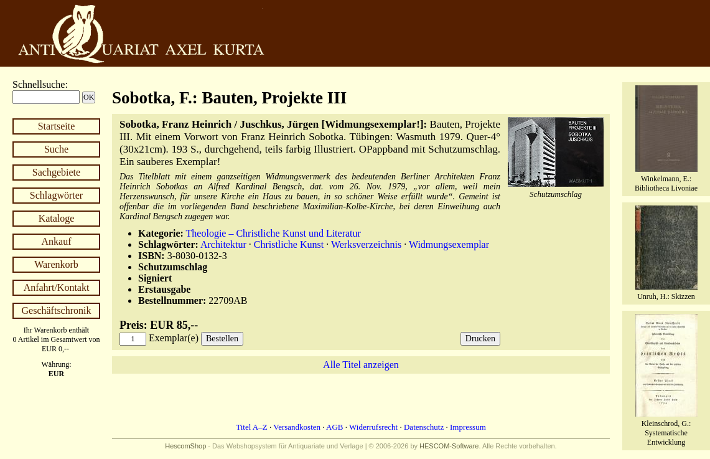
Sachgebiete (56, 172)
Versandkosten (296, 427)
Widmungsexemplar (449, 244)
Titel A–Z (251, 427)
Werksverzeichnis (366, 244)
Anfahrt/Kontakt (57, 287)
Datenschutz (424, 427)
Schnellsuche (38, 84)
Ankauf (57, 241)
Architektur (223, 244)
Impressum (468, 427)
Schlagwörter (56, 195)
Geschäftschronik (56, 310)
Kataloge (57, 218)
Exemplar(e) (174, 338)
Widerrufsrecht (373, 427)
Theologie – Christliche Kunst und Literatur (273, 233)
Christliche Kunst (289, 244)
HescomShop (185, 446)
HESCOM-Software (449, 446)
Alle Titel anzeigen (361, 364)
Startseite (56, 126)
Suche (56, 149)
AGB (334, 427)
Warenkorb (56, 264)
